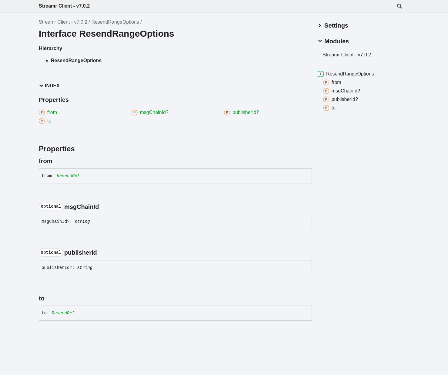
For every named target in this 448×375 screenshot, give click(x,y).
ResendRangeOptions (115, 22)
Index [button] (49, 85)
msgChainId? (348, 88)
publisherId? (347, 97)
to (336, 105)
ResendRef (68, 175)
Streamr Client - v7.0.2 (64, 5)
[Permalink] (58, 161)
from (339, 80)
